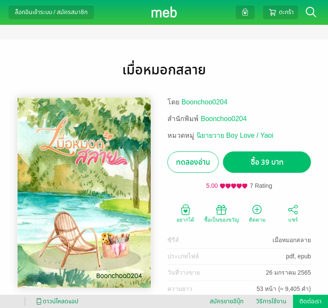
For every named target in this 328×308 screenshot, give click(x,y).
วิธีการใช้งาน (271, 301)
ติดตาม (257, 213)
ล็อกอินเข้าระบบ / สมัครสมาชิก (51, 12)
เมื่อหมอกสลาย (291, 240)
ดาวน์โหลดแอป (56, 301)
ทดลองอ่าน (193, 162)
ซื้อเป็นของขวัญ (221, 213)
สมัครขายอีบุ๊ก (226, 301)
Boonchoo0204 (205, 102)
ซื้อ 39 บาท (267, 162)
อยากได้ (185, 213)
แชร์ (293, 213)
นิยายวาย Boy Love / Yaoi (234, 135)
